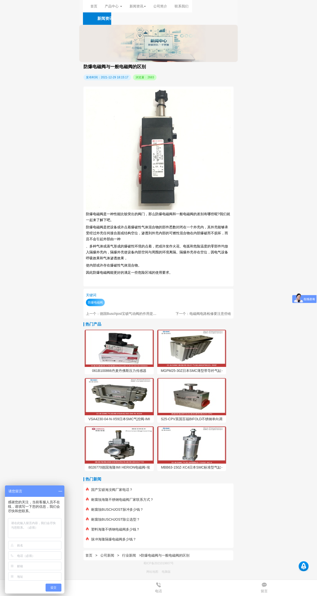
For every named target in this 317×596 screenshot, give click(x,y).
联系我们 (181, 6)
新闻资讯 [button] (138, 6)
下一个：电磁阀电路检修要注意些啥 (203, 314)
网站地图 (152, 571)
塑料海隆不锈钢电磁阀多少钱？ (113, 529)
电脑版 (166, 571)
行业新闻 (129, 555)
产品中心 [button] (113, 6)
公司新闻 (107, 555)
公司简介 (160, 6)
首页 (93, 6)
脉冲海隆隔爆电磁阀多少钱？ (111, 539)
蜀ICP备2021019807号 (158, 563)
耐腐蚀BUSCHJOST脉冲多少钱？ (114, 509)
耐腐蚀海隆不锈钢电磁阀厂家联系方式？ (120, 500)
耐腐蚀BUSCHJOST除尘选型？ (113, 519)
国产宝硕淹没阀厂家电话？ (109, 490)
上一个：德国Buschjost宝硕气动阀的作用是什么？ (124, 314)
